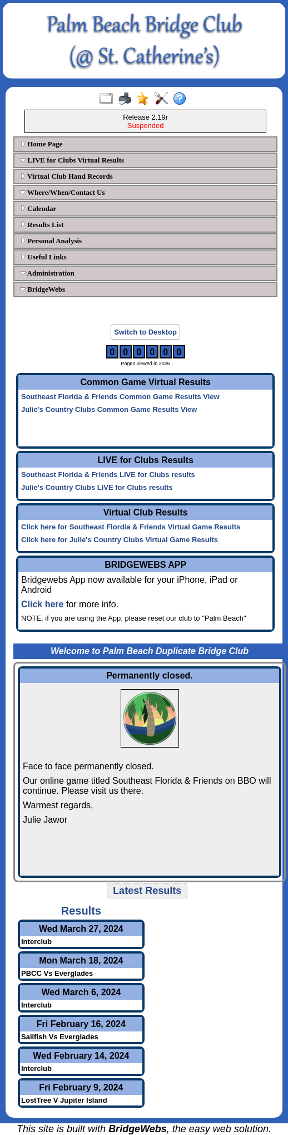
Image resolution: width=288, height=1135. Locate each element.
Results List (42, 224)
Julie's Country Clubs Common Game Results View (109, 409)
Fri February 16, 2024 (81, 1024)
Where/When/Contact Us (62, 192)
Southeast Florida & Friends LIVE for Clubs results (108, 474)
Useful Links (43, 257)
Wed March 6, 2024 (81, 992)
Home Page (41, 144)
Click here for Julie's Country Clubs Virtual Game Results (119, 539)
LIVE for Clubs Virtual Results (72, 160)
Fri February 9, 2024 (81, 1087)
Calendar (38, 208)
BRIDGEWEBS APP (145, 564)
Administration (47, 273)
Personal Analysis (51, 241)
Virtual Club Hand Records (66, 176)
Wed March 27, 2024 (81, 928)
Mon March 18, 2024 (81, 960)
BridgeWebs (42, 289)
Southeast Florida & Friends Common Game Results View (120, 396)
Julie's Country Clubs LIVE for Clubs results (97, 487)
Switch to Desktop (145, 332)
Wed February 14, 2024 (81, 1055)
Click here (42, 604)
